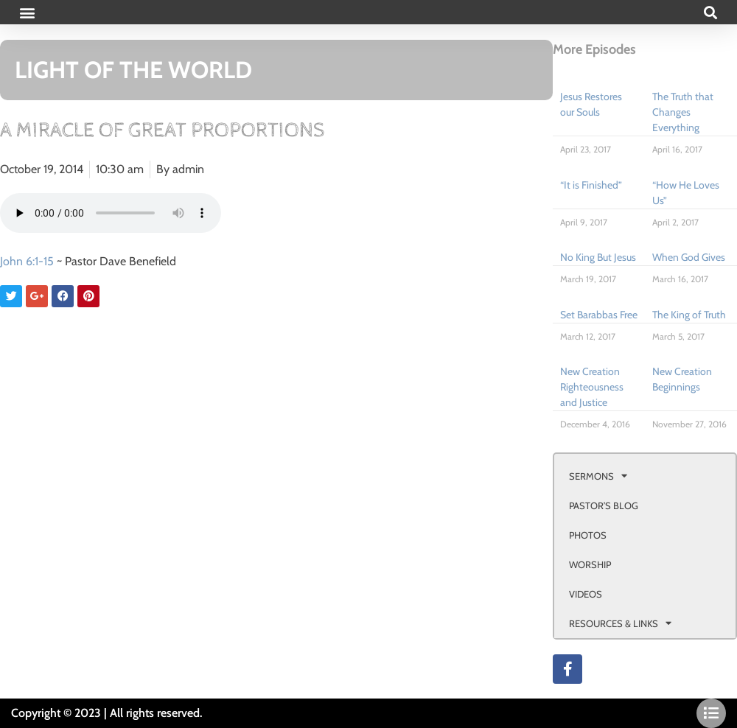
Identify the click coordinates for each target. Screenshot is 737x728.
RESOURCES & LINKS (620, 623)
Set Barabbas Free (599, 314)
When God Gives (688, 257)
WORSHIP (590, 564)
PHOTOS (588, 535)
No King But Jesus (598, 257)
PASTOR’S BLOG (603, 505)
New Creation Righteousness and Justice (592, 387)
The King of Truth (689, 314)
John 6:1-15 (27, 261)
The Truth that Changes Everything (682, 112)
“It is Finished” (591, 185)
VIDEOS (585, 594)
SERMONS (598, 475)
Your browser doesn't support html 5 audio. (110, 213)
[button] (27, 12)
